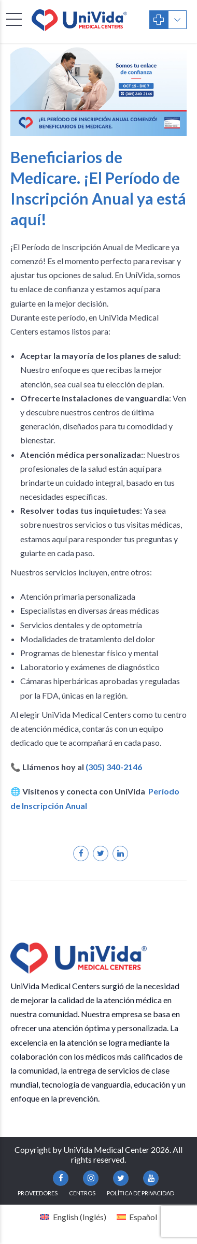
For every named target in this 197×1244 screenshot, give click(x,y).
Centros (82, 1193)
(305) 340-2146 (114, 767)
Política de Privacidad (140, 1193)
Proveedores (38, 1193)
